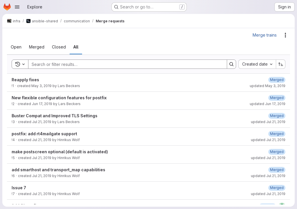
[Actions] (285, 35)
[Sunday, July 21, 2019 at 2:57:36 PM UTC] (276, 188)
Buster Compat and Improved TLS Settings (54, 115)
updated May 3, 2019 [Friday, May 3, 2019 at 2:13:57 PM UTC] (267, 86)
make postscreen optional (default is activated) (60, 151)
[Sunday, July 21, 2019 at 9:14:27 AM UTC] (276, 116)
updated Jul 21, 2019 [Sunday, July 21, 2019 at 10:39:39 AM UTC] (268, 158)
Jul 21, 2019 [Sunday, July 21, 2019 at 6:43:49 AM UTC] (41, 122)
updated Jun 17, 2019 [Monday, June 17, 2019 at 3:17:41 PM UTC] (267, 104)
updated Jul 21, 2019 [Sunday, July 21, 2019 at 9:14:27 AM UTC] (268, 122)
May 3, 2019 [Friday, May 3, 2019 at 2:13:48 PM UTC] (41, 86)
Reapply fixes (25, 79)
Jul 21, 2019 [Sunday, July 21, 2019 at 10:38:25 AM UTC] (41, 158)
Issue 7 (19, 187)
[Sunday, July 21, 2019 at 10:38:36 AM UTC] (276, 152)
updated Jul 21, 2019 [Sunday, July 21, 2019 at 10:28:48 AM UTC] (268, 140)
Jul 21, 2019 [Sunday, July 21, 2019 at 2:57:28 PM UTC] (41, 194)
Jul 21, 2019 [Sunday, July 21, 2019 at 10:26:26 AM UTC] (41, 140)
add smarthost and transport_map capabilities (58, 169)
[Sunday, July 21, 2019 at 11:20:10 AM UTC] (276, 170)
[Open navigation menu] (17, 7)
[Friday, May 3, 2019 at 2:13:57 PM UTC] (276, 80)
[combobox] (257, 64)
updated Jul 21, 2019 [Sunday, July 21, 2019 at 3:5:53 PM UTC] (268, 194)
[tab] (16, 47)
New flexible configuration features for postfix (59, 97)
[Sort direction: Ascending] (280, 64)
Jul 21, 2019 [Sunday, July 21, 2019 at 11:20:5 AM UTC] (41, 176)
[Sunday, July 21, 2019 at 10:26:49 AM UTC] (276, 134)
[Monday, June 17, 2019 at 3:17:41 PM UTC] (276, 98)
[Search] (125, 64)
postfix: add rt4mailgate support (44, 133)
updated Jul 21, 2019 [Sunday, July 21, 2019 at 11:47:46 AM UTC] (268, 176)
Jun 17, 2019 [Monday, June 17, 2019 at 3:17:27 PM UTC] (42, 104)
